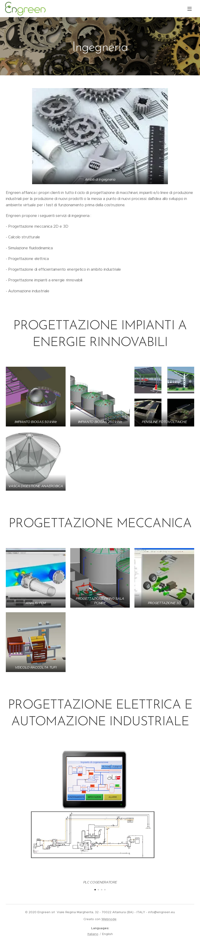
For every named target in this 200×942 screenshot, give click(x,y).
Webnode (109, 919)
